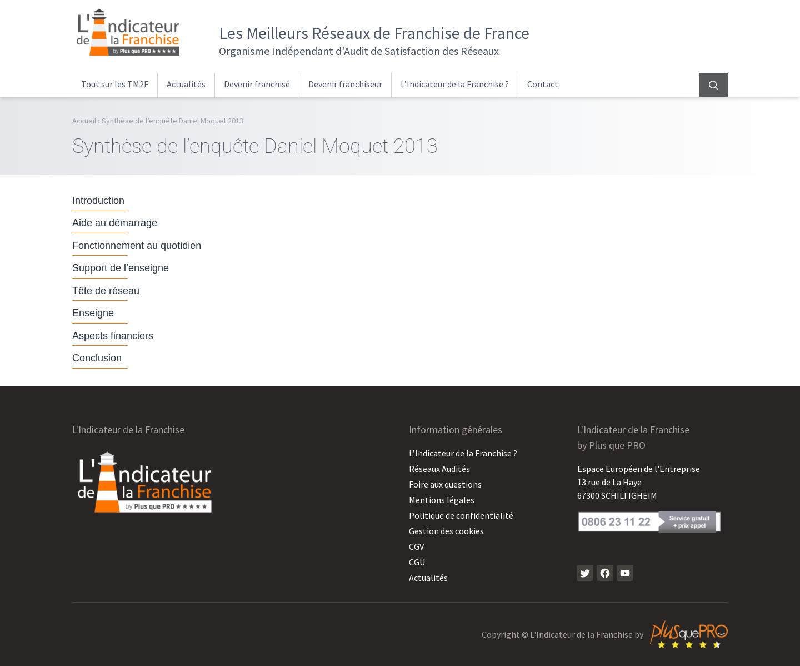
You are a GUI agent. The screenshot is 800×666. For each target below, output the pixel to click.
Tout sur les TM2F (114, 84)
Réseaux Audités (439, 468)
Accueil (84, 121)
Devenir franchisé (257, 84)
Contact (542, 84)
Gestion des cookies (446, 530)
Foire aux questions (445, 484)
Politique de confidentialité (461, 515)
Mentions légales (441, 499)
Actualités (186, 84)
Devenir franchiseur (345, 84)
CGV (416, 546)
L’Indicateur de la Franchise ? (455, 84)
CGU (417, 562)
